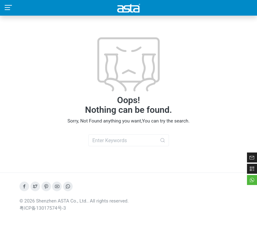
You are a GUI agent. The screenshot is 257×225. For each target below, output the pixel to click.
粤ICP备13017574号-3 (42, 208)
